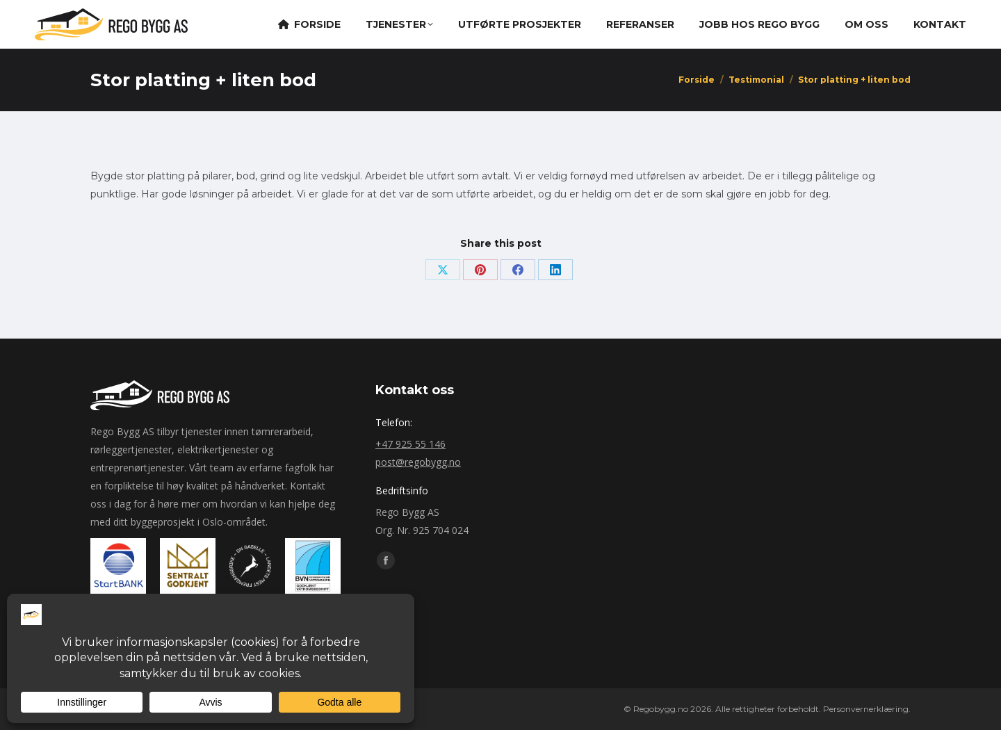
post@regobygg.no (418, 462)
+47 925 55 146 (410, 444)
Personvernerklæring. (867, 709)
